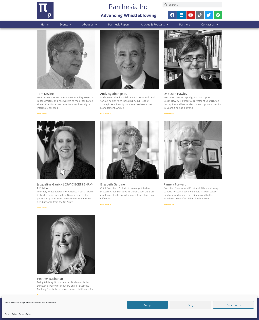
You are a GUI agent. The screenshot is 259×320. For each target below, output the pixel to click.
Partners (184, 24)
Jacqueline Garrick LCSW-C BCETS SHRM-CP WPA (65, 186)
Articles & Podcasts (154, 24)
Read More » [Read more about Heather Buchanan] (42, 295)
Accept (147, 305)
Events (65, 24)
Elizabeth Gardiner (113, 184)
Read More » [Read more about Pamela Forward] (169, 204)
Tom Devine (45, 94)
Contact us (209, 24)
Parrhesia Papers (119, 24)
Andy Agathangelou (113, 94)
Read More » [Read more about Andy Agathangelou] (105, 113)
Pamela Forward (175, 184)
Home (45, 24)
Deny (190, 305)
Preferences (233, 305)
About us (89, 24)
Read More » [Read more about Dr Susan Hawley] (169, 113)
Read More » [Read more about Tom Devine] (42, 113)
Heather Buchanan (50, 279)
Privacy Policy (11, 314)
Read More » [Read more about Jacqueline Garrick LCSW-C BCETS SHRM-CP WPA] (42, 207)
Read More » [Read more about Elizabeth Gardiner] (105, 204)
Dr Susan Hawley (175, 94)
